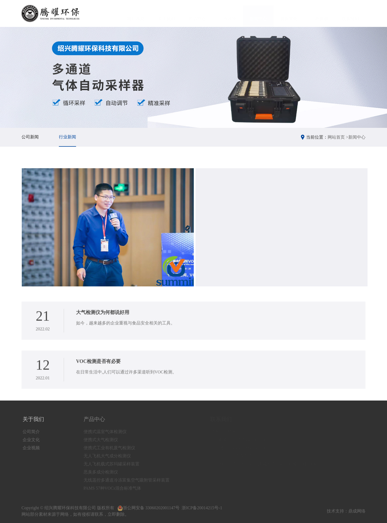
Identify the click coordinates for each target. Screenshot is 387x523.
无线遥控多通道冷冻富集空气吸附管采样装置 (131, 480)
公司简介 (32, 431)
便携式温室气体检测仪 (109, 431)
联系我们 (350, 13)
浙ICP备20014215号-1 (202, 508)
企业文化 (32, 439)
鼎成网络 (357, 511)
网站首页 (135, 13)
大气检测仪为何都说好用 (102, 315)
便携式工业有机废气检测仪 (114, 447)
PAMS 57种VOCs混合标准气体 (117, 488)
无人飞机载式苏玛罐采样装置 (116, 464)
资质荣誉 (289, 13)
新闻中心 (258, 13)
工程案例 (319, 13)
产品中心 (197, 13)
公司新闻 (30, 137)
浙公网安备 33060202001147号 (148, 508)
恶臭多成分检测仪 (105, 472)
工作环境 (227, 13)
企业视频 (32, 447)
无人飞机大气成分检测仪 (112, 456)
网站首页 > (338, 137)
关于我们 (166, 13)
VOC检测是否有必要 (98, 364)
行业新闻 (67, 137)
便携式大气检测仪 (105, 439)
